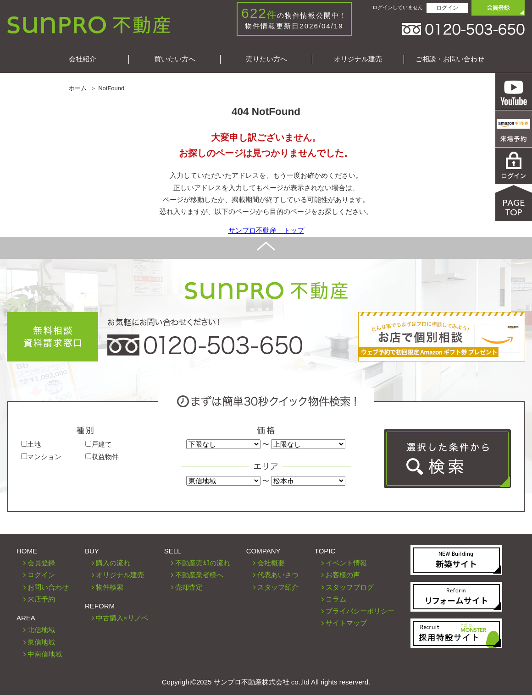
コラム (336, 599)
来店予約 (41, 599)
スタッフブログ (350, 587)
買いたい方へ (174, 59)
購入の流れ (113, 563)
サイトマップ (346, 623)
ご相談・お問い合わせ (450, 59)
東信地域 (41, 642)
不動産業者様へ (199, 575)
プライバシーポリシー (360, 611)
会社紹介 (82, 59)
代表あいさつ (278, 575)
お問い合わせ (48, 587)
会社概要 (271, 563)
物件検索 (109, 587)
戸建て (98, 444)
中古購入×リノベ (122, 618)
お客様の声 (343, 575)
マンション (41, 456)
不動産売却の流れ (202, 563)
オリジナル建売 (358, 59)
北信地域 (41, 630)
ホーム (78, 88)
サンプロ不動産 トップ (266, 230)
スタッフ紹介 (278, 587)
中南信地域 (45, 654)
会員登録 (41, 563)
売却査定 (189, 587)
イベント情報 (346, 563)
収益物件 (102, 456)
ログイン (447, 8)
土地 (31, 444)
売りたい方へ (266, 59)
